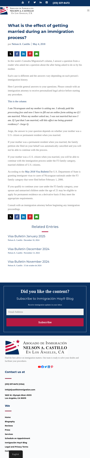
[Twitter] (34, 2)
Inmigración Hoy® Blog (16, 442)
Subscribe (45, 322)
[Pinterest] (46, 2)
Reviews (9, 426)
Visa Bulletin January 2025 (26, 236)
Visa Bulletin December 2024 (28, 249)
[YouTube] (22, 2)
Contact (9, 451)
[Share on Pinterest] (30, 53)
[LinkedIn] (40, 2)
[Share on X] (10, 53)
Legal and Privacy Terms (16, 447)
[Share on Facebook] (17, 53)
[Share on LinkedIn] (23, 53)
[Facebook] (28, 2)
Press (7, 430)
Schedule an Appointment (17, 438)
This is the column (17, 101)
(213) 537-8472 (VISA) (15, 384)
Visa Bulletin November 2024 (28, 261)
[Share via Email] (36, 53)
